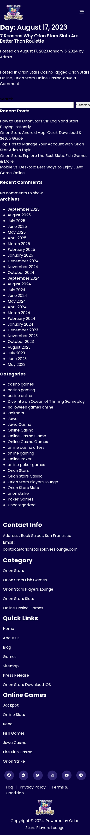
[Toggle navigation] (82, 11)
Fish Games (14, 733)
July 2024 (16, 290)
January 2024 (20, 324)
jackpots (16, 413)
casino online (20, 395)
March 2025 (19, 244)
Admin (6, 57)
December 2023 (23, 330)
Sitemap (11, 666)
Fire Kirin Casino (17, 752)
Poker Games (20, 499)
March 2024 (19, 313)
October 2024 (21, 272)
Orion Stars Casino (35, 72)
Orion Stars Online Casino (37, 78)
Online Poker (20, 459)
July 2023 (16, 353)
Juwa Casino (19, 424)
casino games (21, 384)
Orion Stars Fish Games (25, 580)
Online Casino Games (28, 441)
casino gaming (21, 390)
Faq (9, 787)
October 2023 (21, 341)
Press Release (16, 675)
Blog (7, 647)
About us (11, 638)
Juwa (13, 418)
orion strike (18, 493)
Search (6, 99)
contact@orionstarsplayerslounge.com (40, 549)
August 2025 (19, 215)
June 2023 (17, 359)
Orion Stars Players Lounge (33, 482)
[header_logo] (13, 12)
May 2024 (17, 301)
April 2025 (17, 238)
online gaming (21, 453)
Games (10, 656)
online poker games (26, 464)
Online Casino (20, 430)
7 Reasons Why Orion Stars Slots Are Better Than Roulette (39, 38)
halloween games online (30, 407)
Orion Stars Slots (23, 487)
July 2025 (16, 221)
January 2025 (20, 255)
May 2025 (17, 232)
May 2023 (16, 364)
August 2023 (19, 347)
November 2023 (23, 336)
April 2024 (17, 307)
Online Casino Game (27, 436)
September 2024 (24, 278)
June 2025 (17, 226)
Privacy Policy (33, 787)
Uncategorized (22, 505)
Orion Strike (14, 761)
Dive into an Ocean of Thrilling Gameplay (46, 401)
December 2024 (23, 261)
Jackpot (11, 705)
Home (8, 628)
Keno (7, 724)
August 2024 (19, 284)
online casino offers (26, 447)
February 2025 (21, 249)
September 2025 (24, 209)
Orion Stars (18, 470)
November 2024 (23, 267)
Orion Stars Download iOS (27, 684)
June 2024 (17, 295)
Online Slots (14, 714)
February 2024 (21, 318)
